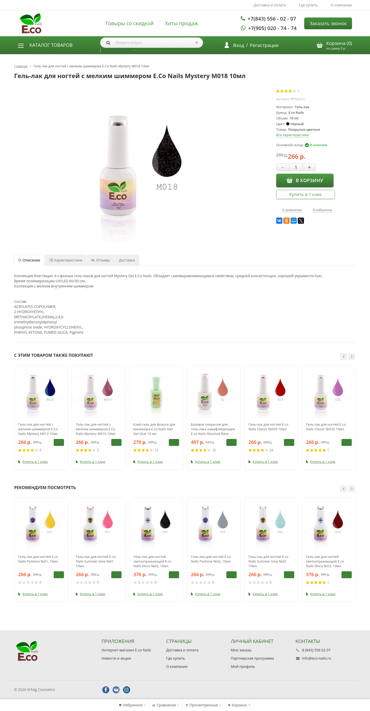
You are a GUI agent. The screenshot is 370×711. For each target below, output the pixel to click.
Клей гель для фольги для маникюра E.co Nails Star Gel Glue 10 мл (154, 429)
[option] (41, 417)
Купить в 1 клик (305, 194)
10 (214, 450)
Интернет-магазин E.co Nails (126, 650)
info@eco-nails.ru (316, 658)
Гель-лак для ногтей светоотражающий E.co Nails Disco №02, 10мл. (152, 561)
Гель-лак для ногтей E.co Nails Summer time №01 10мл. (96, 561)
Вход (238, 45)
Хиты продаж (181, 23)
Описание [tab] (29, 260)
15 (156, 450)
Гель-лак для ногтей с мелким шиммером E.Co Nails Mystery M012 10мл (38, 429)
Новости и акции (116, 658)
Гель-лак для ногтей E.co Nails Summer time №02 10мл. (268, 561)
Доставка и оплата (270, 5)
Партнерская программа (252, 658)
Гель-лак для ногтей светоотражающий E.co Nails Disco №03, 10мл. (325, 561)
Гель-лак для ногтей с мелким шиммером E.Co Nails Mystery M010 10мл (95, 429)
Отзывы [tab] (100, 260)
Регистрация (264, 45)
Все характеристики (292, 135)
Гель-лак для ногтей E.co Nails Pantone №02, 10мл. (211, 559)
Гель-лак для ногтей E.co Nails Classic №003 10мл (268, 426)
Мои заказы (241, 650)
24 (271, 450)
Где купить (308, 5)
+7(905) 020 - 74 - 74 (272, 28)
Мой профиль (243, 666)
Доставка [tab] (127, 260)
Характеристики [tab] (65, 260)
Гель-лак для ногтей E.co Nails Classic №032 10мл (326, 426)
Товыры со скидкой (129, 23)
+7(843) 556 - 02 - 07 (272, 18)
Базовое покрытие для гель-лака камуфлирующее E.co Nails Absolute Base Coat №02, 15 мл (213, 429)
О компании (341, 5)
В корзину (304, 180)
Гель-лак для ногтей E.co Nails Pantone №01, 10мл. (38, 559)
